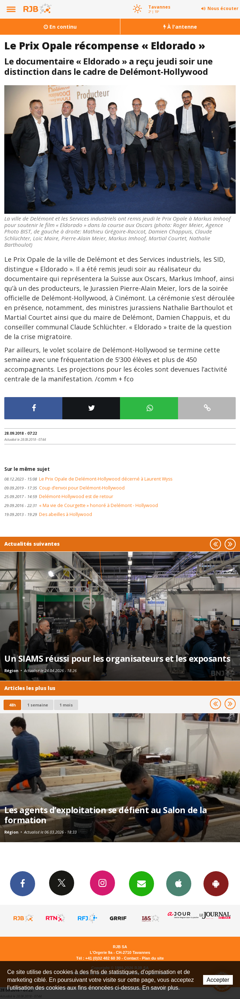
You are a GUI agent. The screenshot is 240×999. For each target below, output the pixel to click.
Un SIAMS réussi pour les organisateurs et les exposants (117, 658)
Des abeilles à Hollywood (48, 514)
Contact (131, 958)
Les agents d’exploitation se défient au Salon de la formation (105, 815)
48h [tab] (12, 705)
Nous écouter (223, 8)
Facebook (22, 883)
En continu (60, 26)
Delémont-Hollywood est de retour (58, 496)
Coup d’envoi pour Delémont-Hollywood (64, 488)
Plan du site (153, 958)
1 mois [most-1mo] (66, 705)
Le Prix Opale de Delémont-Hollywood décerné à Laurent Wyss (88, 479)
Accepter (218, 980)
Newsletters (141, 883)
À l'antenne (180, 26)
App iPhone (178, 883)
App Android (216, 883)
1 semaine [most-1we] (37, 705)
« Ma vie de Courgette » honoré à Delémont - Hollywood (81, 505)
